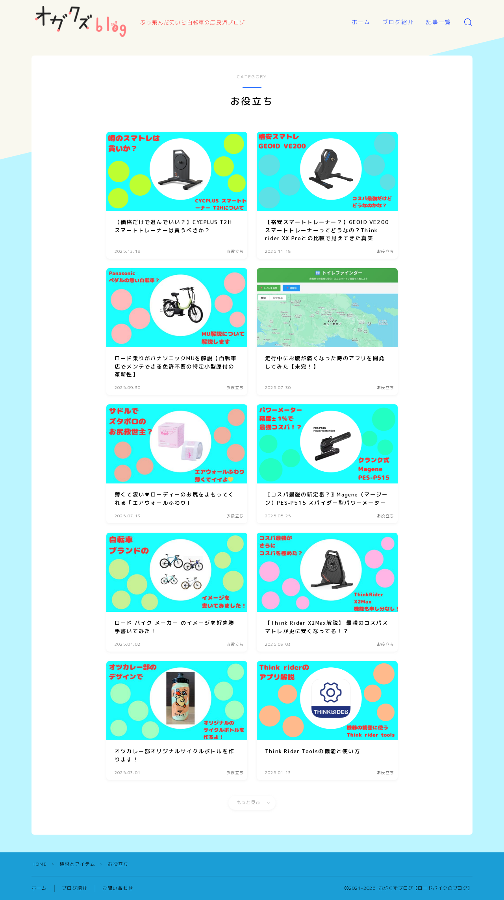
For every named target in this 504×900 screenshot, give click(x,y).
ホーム (361, 22)
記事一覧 (438, 22)
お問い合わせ (117, 888)
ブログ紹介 (398, 22)
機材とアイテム (77, 864)
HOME (39, 864)
